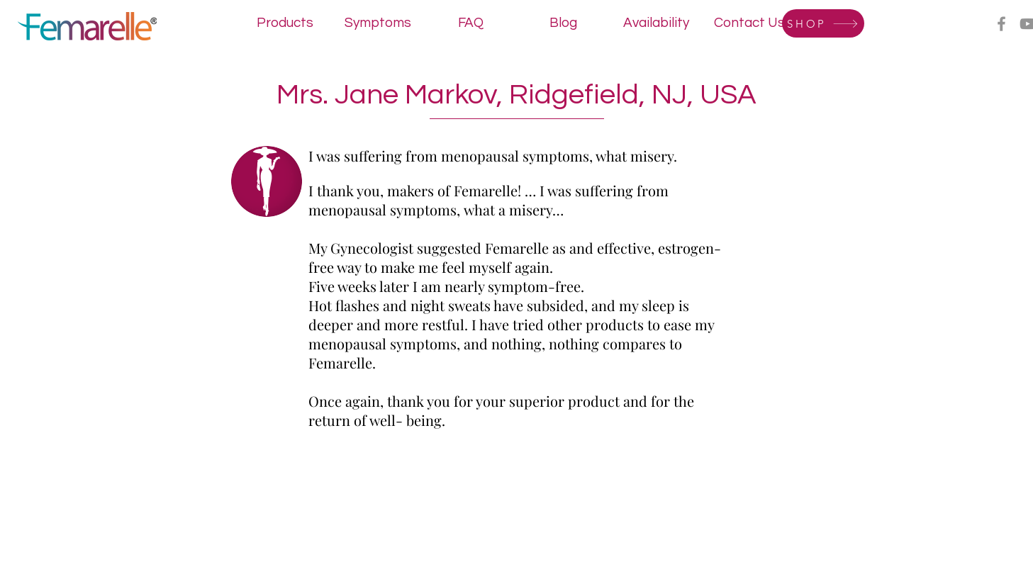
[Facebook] (1001, 23)
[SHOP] (823, 23)
